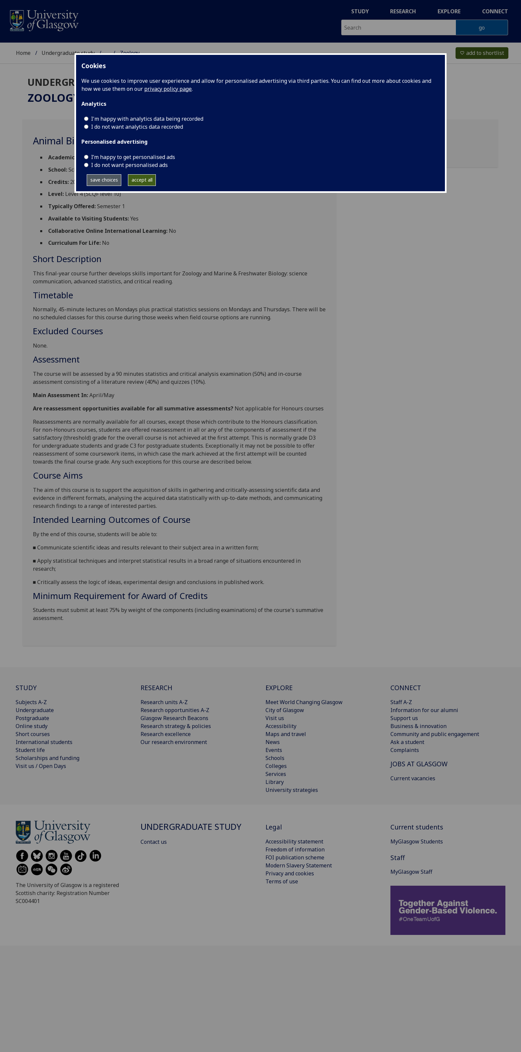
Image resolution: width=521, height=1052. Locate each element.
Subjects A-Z (31, 702)
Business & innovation (418, 726)
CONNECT (405, 687)
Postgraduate (32, 718)
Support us (404, 718)
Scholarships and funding (47, 758)
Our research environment (174, 742)
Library (274, 782)
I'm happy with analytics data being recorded (147, 118)
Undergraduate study (68, 53)
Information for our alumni (424, 710)
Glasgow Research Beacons (174, 718)
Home (23, 53)
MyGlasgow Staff (411, 871)
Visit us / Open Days (41, 766)
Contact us (154, 841)
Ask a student (407, 742)
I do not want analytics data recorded (137, 126)
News (272, 742)
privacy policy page (168, 88)
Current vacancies (412, 778)
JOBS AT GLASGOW (419, 763)
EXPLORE (279, 687)
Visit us (274, 718)
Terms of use (281, 881)
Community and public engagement (434, 734)
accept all (142, 180)
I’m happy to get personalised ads (133, 157)
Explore (449, 11)
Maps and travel (285, 734)
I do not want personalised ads (129, 165)
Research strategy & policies (176, 726)
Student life (30, 750)
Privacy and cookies (289, 873)
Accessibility (280, 726)
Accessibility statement (294, 841)
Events (273, 750)
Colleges (276, 766)
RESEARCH (156, 687)
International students (44, 742)
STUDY (26, 687)
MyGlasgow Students (416, 841)
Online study (32, 726)
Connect (495, 11)
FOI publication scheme (294, 857)
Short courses (33, 734)
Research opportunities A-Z (175, 710)
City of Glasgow (284, 710)
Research (403, 11)
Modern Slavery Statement (298, 865)
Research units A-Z (164, 702)
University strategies (291, 790)
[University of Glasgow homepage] (43, 20)
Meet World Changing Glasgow (304, 702)
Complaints (404, 750)
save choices (104, 180)
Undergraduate (35, 710)
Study (360, 11)
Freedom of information (295, 849)
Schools (274, 758)
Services (275, 774)
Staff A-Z (401, 702)
